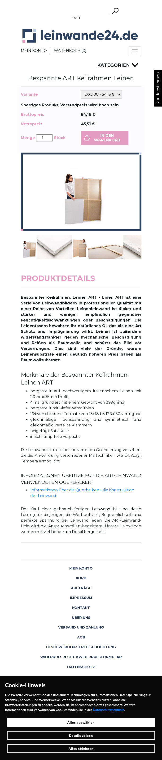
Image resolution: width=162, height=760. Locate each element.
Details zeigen (81, 735)
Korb (81, 578)
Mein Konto (34, 50)
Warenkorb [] (70, 50)
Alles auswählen (81, 722)
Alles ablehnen (81, 748)
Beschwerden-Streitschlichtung (81, 647)
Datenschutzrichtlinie (108, 710)
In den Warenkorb (107, 137)
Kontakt (81, 608)
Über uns (81, 617)
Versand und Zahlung (81, 627)
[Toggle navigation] (134, 51)
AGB (81, 637)
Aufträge (81, 588)
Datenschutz (81, 667)
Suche (75, 18)
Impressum (81, 598)
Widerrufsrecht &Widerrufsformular (81, 657)
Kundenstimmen (158, 88)
